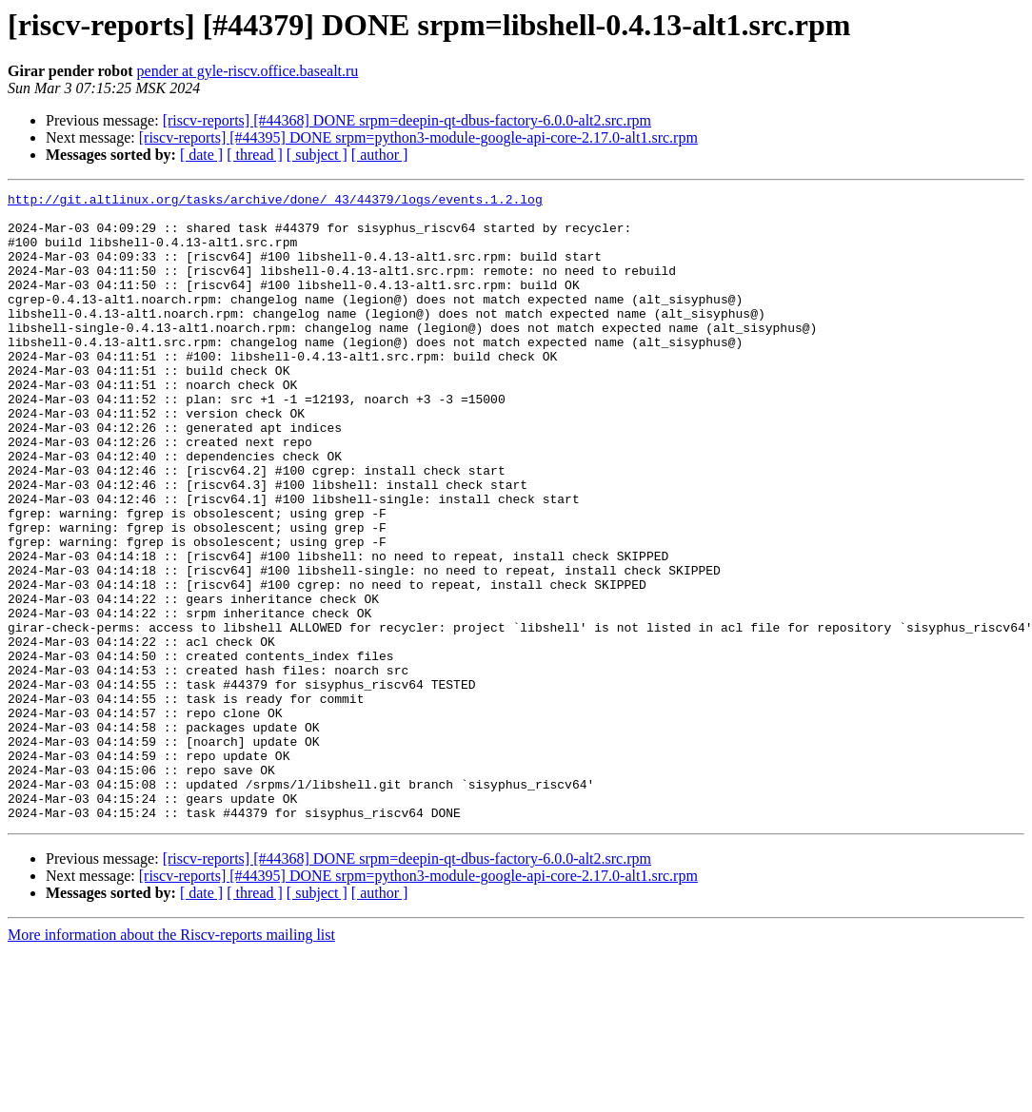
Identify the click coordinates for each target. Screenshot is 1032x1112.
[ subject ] (317, 154)
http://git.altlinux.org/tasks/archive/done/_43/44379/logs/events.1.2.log (275, 201)
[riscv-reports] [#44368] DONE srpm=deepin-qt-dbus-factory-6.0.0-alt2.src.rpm (407, 120)
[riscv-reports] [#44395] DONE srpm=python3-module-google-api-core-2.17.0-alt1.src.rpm (418, 137)
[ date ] (201, 154)
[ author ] (379, 154)
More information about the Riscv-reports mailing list (171, 1060)
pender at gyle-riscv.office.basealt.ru (248, 71)
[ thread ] (255, 154)
